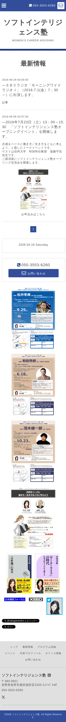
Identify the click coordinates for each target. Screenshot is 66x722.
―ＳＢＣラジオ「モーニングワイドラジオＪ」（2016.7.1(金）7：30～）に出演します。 (31, 90)
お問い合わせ (33, 659)
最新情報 (28, 646)
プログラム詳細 (46, 646)
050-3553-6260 (44, 5)
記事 (5, 102)
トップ (14, 646)
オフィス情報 (53, 653)
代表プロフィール (30, 653)
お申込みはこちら (33, 214)
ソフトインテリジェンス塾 (26, 714)
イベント (10, 653)
